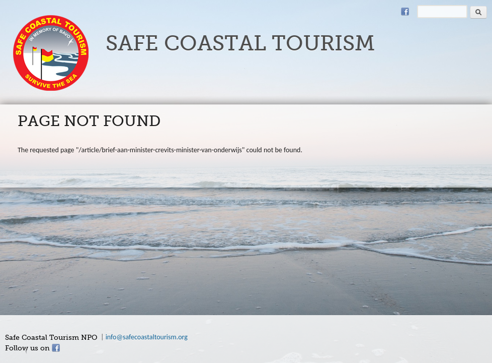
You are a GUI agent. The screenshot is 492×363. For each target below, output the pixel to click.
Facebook (405, 12)
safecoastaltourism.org (51, 53)
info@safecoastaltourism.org (147, 337)
